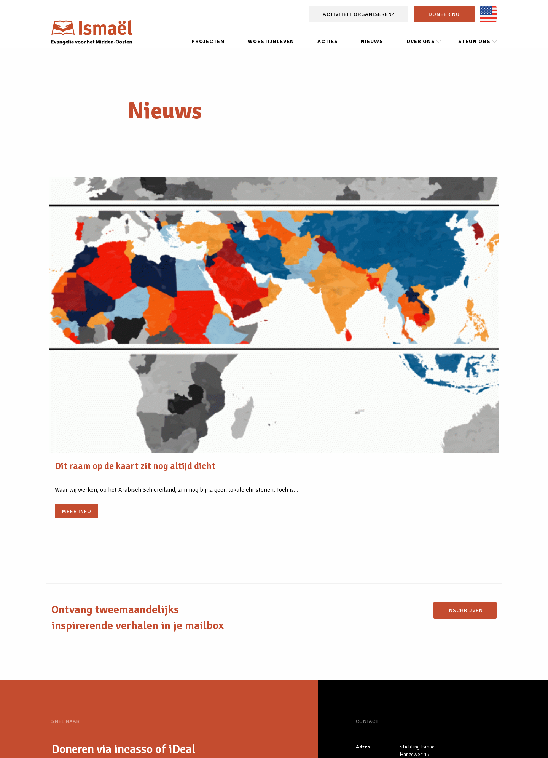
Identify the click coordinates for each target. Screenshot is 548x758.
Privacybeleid (134, 743)
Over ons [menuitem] (420, 51)
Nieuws (71, 638)
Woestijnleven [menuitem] (271, 51)
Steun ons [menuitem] (474, 51)
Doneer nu (444, 23)
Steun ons (173, 743)
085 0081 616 (416, 628)
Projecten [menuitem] (208, 51)
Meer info (78, 344)
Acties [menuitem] (327, 51)
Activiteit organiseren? (359, 23)
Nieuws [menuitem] (372, 51)
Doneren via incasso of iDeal (123, 601)
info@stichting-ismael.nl (428, 639)
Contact (206, 743)
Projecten (75, 656)
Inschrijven (465, 462)
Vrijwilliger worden (101, 619)
